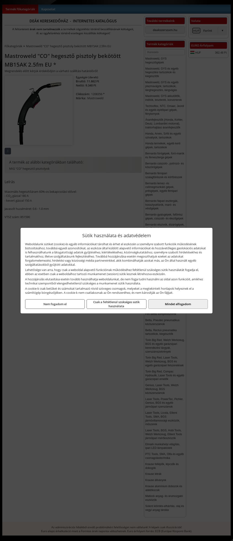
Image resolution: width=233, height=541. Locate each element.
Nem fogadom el (55, 304)
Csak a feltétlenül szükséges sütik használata (116, 304)
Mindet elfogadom (178, 304)
